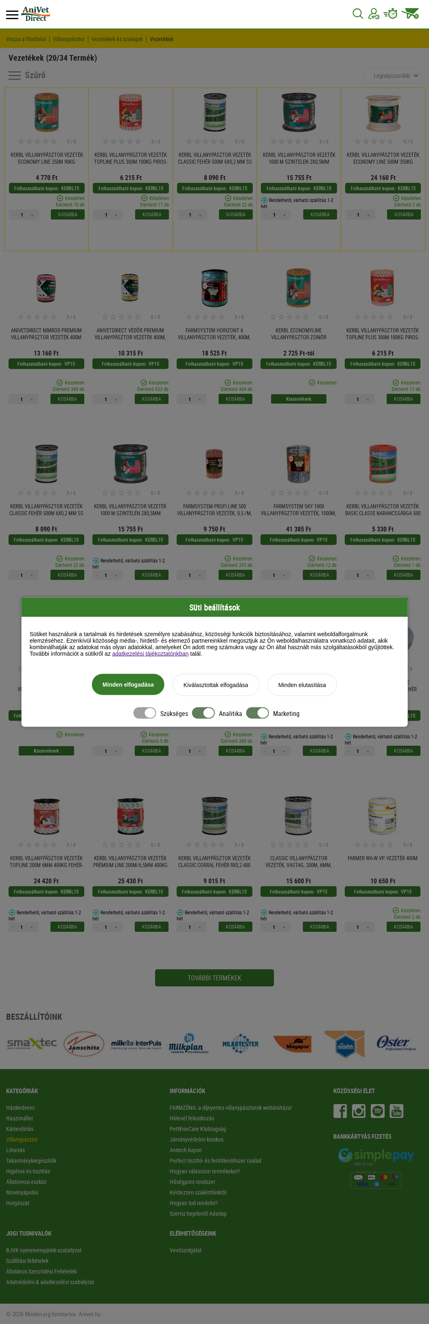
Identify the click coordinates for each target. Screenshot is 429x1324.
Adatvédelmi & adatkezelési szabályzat (50, 1282)
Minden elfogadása (128, 684)
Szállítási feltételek (27, 1261)
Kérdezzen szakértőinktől (198, 1192)
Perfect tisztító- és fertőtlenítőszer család (215, 1160)
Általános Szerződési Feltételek (41, 1271)
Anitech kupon (186, 1150)
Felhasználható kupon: (36, 188)
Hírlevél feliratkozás (192, 1118)
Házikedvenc (20, 1107)
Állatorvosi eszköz (26, 1182)
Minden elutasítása (302, 684)
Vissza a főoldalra (26, 39)
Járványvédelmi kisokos (196, 1139)
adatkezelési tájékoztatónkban (150, 653)
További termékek (214, 977)
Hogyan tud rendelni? (194, 1203)
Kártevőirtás (19, 1129)
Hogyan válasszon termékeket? (205, 1171)
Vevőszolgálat (185, 1250)
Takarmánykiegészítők (31, 1160)
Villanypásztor (69, 39)
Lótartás (15, 1150)
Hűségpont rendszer (192, 1182)
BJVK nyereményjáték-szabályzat (43, 1250)
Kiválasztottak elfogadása (216, 684)
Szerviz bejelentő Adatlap (198, 1213)
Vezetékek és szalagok (117, 39)
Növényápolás (22, 1192)
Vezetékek (161, 39)
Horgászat (17, 1203)
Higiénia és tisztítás (28, 1171)
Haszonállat (19, 1118)
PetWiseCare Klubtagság (198, 1129)
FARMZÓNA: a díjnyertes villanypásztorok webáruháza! (231, 1107)
